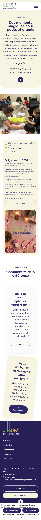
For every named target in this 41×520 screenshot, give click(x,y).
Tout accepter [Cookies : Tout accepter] (12, 510)
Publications (8, 454)
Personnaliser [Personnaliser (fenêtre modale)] (8, 514)
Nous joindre (8, 459)
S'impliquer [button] (20, 344)
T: (9, 474)
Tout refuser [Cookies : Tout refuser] (30, 510)
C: (19, 479)
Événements (8, 450)
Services (7, 440)
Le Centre (7, 445)
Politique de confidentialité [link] (28, 514)
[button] (36, 6)
